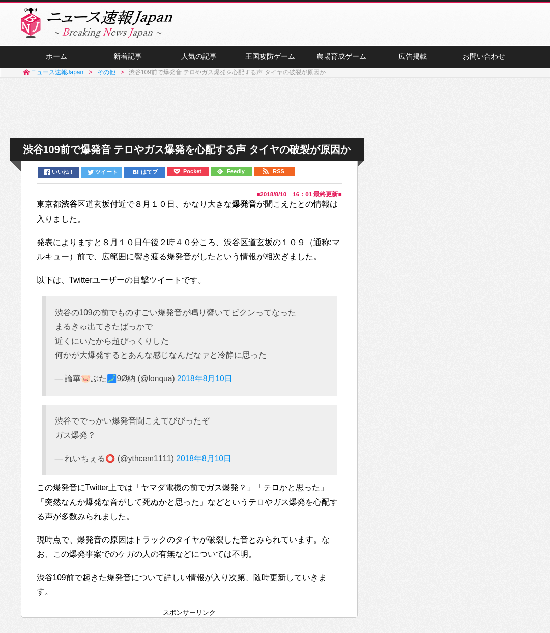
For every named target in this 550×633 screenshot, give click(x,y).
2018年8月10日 (205, 378)
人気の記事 (199, 56)
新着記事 (127, 56)
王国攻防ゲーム (270, 56)
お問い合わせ (483, 56)
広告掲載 (412, 56)
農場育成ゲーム (341, 56)
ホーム (56, 56)
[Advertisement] (275, 108)
